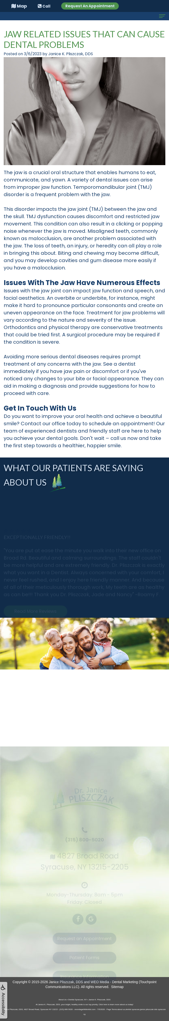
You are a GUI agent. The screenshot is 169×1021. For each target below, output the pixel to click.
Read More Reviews (35, 614)
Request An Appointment (90, 6)
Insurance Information (84, 979)
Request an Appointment (84, 941)
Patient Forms (84, 960)
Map (19, 6)
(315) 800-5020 (84, 842)
